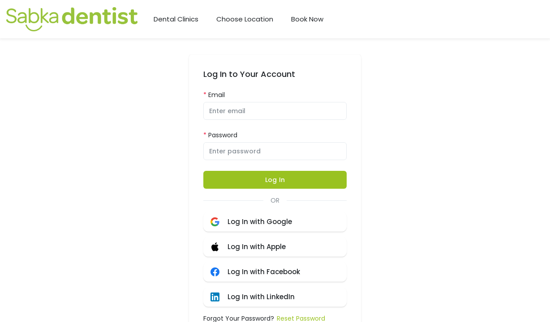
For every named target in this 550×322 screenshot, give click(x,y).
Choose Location (244, 19)
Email (216, 94)
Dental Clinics (176, 19)
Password (222, 135)
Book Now (307, 19)
